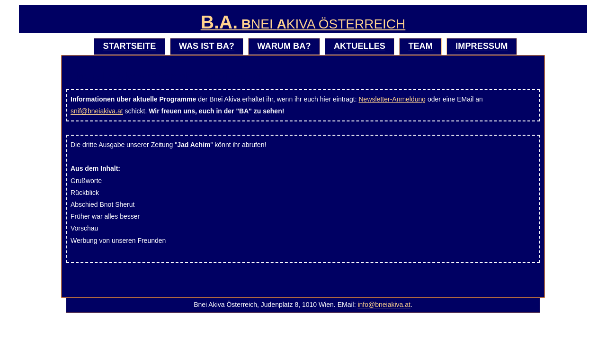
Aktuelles (359, 46)
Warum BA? (284, 46)
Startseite (129, 46)
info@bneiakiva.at (383, 304)
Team (420, 46)
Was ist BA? (206, 46)
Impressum (481, 46)
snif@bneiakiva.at (97, 111)
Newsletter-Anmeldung (392, 99)
